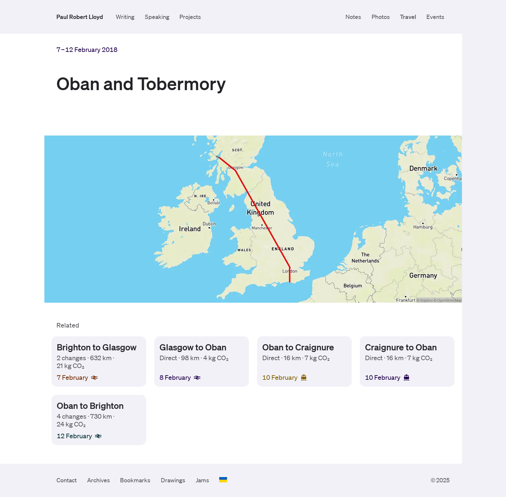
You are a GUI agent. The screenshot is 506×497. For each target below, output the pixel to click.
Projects (190, 16)
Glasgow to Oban (193, 346)
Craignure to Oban (401, 346)
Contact (66, 480)
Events (435, 16)
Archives (98, 480)
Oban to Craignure (298, 346)
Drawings (173, 480)
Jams (202, 480)
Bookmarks (135, 480)
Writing (125, 16)
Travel (408, 16)
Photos (381, 16)
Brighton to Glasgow (96, 346)
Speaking (157, 16)
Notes (353, 16)
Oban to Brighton (89, 405)
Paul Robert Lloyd (79, 16)
